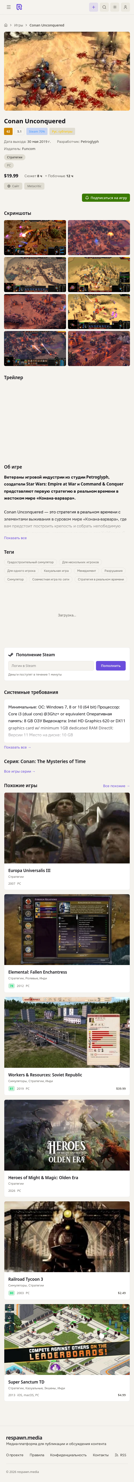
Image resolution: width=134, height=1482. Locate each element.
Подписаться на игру (106, 197)
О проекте (15, 1454)
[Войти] (125, 7)
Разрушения (114, 570)
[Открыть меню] (8, 7)
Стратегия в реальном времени (101, 579)
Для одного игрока (21, 570)
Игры (18, 25)
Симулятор (15, 579)
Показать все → (17, 747)
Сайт (13, 186)
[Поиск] (104, 7)
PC (9, 165)
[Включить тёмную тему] (114, 7)
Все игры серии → (19, 771)
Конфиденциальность (68, 1454)
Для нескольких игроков (80, 562)
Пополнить (111, 665)
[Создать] (93, 7)
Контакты (101, 1454)
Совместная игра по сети (50, 579)
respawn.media (24, 1437)
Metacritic (34, 186)
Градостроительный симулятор (30, 562)
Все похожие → (116, 785)
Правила (37, 1454)
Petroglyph (90, 141)
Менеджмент (86, 570)
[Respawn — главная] (19, 7)
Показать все (15, 537)
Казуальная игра (56, 570)
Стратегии (14, 157)
